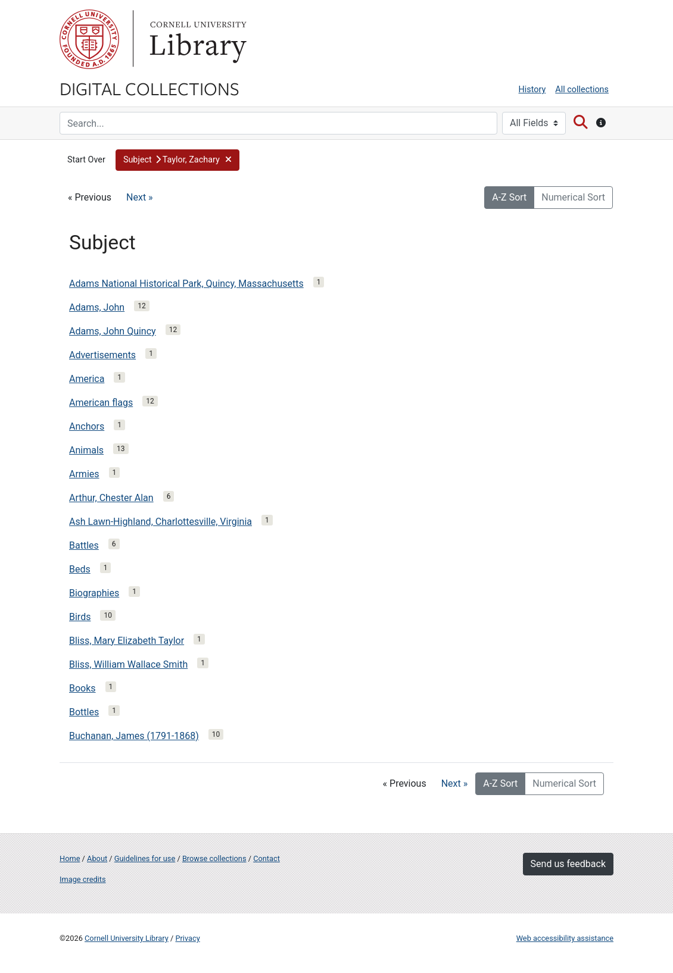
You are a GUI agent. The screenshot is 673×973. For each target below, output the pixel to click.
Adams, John (96, 307)
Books (82, 688)
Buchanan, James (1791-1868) (134, 736)
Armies (84, 474)
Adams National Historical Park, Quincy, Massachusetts (186, 283)
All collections (582, 90)
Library (196, 39)
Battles (84, 545)
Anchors (86, 426)
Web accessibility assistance (564, 938)
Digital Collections (149, 88)
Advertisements (102, 355)
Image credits (83, 879)
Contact (266, 858)
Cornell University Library (127, 938)
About (97, 858)
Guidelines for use (144, 858)
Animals (86, 450)
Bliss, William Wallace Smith (128, 664)
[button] (177, 160)
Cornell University (89, 39)
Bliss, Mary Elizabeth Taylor (126, 640)
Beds (80, 569)
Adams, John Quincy (112, 331)
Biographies (94, 593)
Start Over (86, 160)
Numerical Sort (573, 197)
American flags (101, 402)
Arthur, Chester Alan (111, 497)
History (532, 90)
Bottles (84, 712)
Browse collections (214, 858)
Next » (139, 197)
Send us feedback (568, 863)
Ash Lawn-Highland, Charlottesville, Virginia (160, 521)
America (86, 378)
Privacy (187, 938)
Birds (80, 616)
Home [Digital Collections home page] (70, 858)
